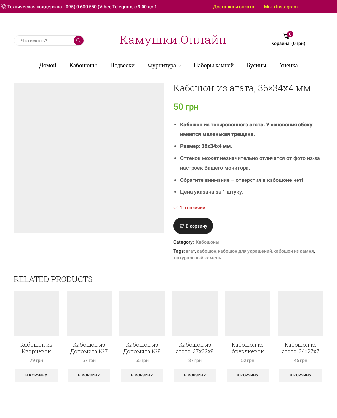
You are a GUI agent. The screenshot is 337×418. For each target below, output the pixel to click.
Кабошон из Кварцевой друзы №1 (36, 351)
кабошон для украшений (245, 251)
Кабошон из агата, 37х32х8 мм (195, 351)
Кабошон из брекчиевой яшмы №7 (248, 351)
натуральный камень (197, 257)
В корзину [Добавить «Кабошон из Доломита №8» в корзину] (142, 375)
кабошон (206, 251)
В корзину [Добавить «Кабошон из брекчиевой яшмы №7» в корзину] (248, 375)
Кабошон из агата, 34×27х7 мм (300, 351)
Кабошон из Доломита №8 (142, 348)
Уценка (288, 65)
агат (190, 251)
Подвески (122, 65)
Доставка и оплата (233, 6)
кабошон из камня (293, 251)
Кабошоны (83, 65)
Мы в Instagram (281, 6)
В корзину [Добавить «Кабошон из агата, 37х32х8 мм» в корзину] (195, 375)
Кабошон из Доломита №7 (89, 348)
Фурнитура (164, 65)
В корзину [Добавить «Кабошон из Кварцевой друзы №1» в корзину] (36, 375)
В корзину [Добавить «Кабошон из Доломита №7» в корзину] (89, 375)
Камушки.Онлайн (173, 39)
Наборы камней (214, 65)
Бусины (256, 65)
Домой (48, 65)
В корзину (196, 226)
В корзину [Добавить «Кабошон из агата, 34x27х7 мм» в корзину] (301, 375)
